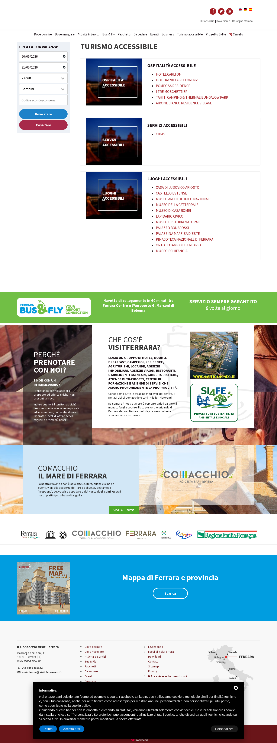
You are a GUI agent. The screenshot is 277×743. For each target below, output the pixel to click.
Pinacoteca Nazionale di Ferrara (184, 239)
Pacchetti (124, 34)
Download (154, 656)
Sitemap (153, 666)
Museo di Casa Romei (173, 210)
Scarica (170, 593)
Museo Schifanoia (171, 251)
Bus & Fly (108, 34)
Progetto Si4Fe (216, 34)
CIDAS (160, 134)
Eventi (154, 34)
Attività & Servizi (88, 34)
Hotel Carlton (168, 74)
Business (168, 34)
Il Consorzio (207, 21)
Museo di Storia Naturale (178, 222)
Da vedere (140, 34)
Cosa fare (43, 125)
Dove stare (43, 114)
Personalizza (53, 729)
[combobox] (43, 78)
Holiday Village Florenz (177, 80)
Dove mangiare (65, 34)
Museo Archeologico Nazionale (183, 199)
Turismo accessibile (190, 34)
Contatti (153, 661)
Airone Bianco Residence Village (184, 103)
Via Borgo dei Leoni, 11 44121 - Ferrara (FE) (31, 655)
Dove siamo (223, 21)
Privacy (153, 671)
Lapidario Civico (169, 216)
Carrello (236, 34)
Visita (123, 510)
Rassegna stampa (242, 21)
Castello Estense (171, 193)
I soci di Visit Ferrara (161, 652)
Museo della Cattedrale (177, 204)
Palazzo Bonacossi (172, 227)
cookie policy (81, 705)
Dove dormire (43, 34)
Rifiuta (201, 729)
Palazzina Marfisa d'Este (178, 233)
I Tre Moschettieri (172, 91)
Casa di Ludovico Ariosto (177, 187)
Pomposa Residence (173, 85)
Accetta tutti (225, 729)
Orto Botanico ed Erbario (178, 245)
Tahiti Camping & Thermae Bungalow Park (192, 97)
